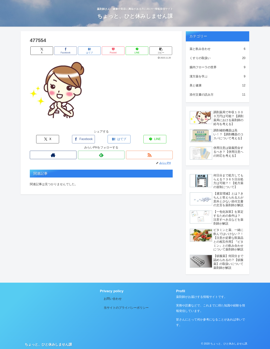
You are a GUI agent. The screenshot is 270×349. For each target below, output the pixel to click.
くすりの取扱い (217, 58)
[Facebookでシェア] (65, 50)
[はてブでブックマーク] (89, 50)
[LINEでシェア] (137, 50)
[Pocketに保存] (113, 50)
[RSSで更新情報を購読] (149, 155)
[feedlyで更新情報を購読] (101, 155)
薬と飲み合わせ (217, 49)
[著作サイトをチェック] (53, 155)
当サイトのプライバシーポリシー (126, 307)
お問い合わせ (113, 298)
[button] (160, 50)
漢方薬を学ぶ (217, 76)
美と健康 (217, 85)
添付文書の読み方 (217, 94)
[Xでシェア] (41, 50)
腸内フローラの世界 (217, 67)
